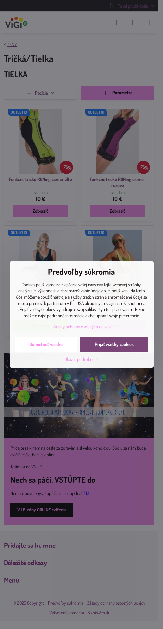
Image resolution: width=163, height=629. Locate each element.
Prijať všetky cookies (114, 344)
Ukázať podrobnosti (81, 359)
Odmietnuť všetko (46, 344)
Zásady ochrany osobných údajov (82, 326)
